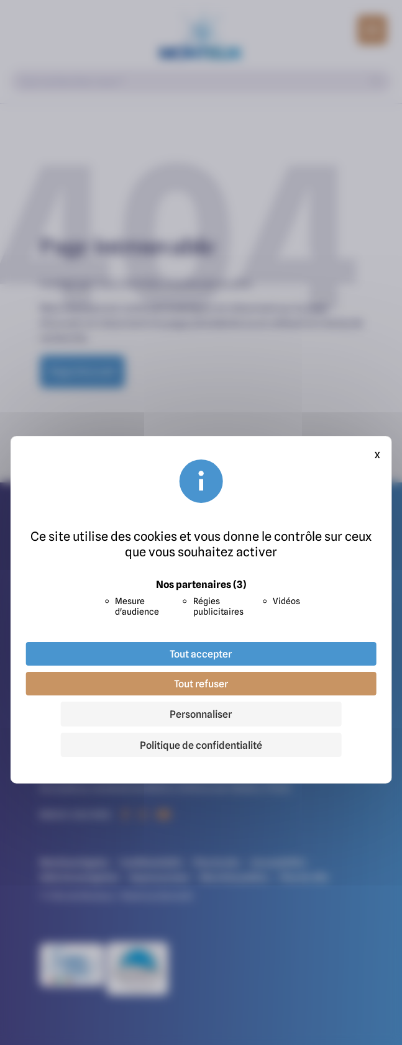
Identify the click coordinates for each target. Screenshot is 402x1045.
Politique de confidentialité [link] (201, 745)
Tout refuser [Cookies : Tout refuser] (201, 683)
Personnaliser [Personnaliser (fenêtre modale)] (201, 714)
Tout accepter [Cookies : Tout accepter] (201, 654)
